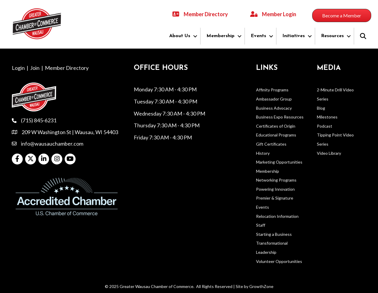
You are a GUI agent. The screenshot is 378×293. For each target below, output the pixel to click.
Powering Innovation (275, 189)
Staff (260, 225)
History (263, 152)
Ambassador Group (274, 98)
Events (258, 36)
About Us (179, 36)
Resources (332, 36)
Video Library (329, 152)
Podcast (324, 126)
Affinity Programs (272, 89)
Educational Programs (276, 134)
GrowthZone (261, 286)
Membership (220, 36)
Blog (321, 108)
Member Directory (67, 68)
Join (35, 68)
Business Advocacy (274, 108)
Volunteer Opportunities (279, 261)
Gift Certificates (271, 143)
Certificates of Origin (275, 126)
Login (18, 68)
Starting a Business (274, 234)
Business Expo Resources (280, 116)
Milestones (327, 116)
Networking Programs (276, 179)
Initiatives (293, 36)
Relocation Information (277, 216)
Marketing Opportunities (279, 161)
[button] (341, 15)
